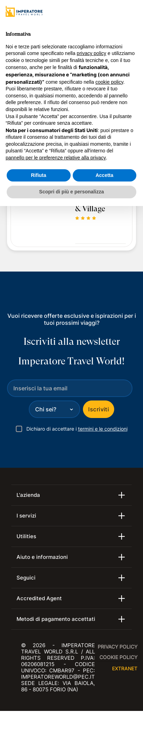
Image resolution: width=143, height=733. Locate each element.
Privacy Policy (117, 647)
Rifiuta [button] (38, 175)
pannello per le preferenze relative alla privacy (56, 157)
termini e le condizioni (103, 429)
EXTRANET (124, 668)
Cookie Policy (118, 657)
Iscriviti (98, 409)
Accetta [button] (104, 175)
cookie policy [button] (109, 82)
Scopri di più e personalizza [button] (71, 191)
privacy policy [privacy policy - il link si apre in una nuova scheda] (91, 53)
